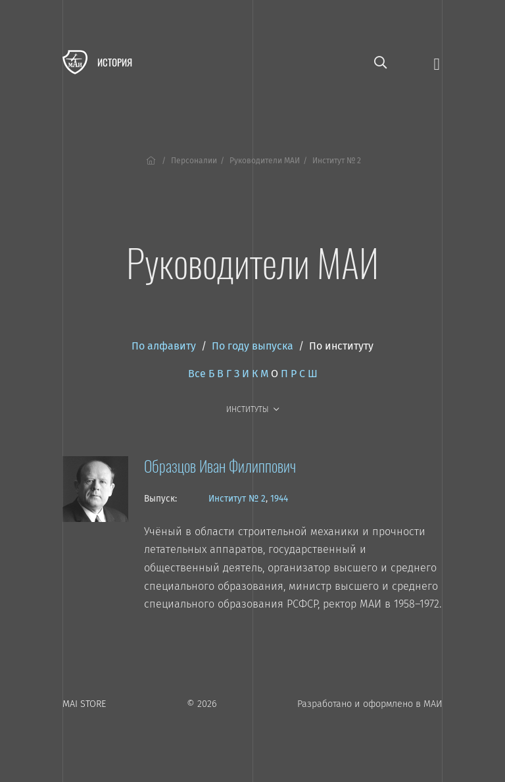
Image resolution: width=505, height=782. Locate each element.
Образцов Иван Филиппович (220, 465)
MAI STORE (84, 704)
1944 (279, 498)
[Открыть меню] (437, 63)
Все (197, 373)
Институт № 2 (237, 498)
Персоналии (194, 160)
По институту (341, 346)
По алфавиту (164, 346)
